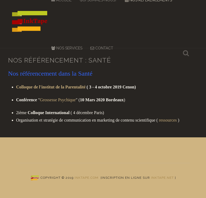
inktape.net (162, 178)
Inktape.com (86, 178)
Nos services (66, 48)
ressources (168, 120)
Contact (101, 48)
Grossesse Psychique (58, 100)
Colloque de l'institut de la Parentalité (51, 87)
